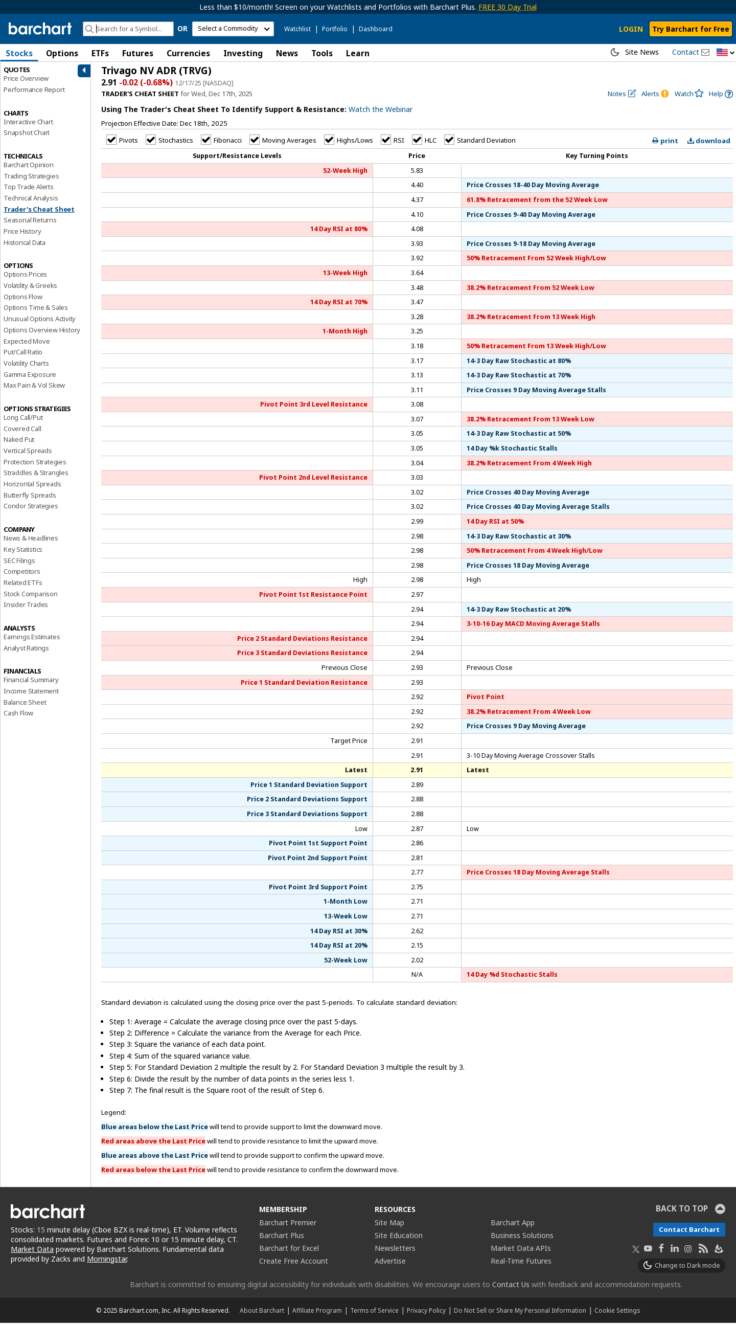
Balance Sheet (25, 704)
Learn (358, 53)
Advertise (390, 1263)
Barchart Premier (287, 1224)
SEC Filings (19, 562)
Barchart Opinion (29, 166)
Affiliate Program (317, 1312)
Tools (322, 53)
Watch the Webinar (380, 111)
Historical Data (24, 244)
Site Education (399, 1237)
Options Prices (25, 276)
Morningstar (107, 1260)
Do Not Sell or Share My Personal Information (520, 1312)
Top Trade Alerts (29, 188)
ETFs (100, 53)
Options (62, 53)
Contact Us (511, 1286)
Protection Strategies (35, 463)
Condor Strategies (31, 507)
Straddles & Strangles (36, 474)
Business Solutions (522, 1237)
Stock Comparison (31, 595)
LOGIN (631, 29)
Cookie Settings (617, 1312)
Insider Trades (26, 606)
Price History (22, 233)
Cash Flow (18, 715)
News (287, 53)
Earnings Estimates (32, 638)
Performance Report (34, 91)
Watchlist (297, 29)
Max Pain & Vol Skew (34, 387)
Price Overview (26, 80)
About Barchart (262, 1312)
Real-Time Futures (521, 1263)
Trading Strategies (31, 177)
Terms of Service (374, 1312)
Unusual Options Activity (40, 320)
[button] (726, 53)
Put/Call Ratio (23, 353)
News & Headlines (31, 540)
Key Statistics (23, 551)
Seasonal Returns (30, 222)
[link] (721, 96)
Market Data (32, 1251)
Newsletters (395, 1250)
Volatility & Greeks (30, 287)
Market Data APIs (521, 1250)
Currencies (188, 53)
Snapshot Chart (27, 134)
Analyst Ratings (26, 650)
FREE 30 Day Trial (507, 7)
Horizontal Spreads (32, 485)
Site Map (389, 1224)
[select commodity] (233, 28)
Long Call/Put (23, 419)
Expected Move (27, 342)
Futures (137, 53)
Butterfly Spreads (30, 497)
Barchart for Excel (289, 1250)
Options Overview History (42, 331)
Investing (243, 53)
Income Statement (31, 693)
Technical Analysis (31, 200)
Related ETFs (23, 584)
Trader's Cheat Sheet (39, 211)
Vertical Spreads (28, 452)
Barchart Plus (281, 1237)
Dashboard (376, 29)
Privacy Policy (426, 1312)
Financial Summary (31, 681)
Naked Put (19, 441)
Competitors (22, 573)
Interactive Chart (28, 123)
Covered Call (22, 430)
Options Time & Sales (36, 309)
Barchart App (513, 1224)
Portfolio (335, 29)
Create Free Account (293, 1263)
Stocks (19, 53)
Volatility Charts (26, 365)
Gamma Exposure (30, 375)
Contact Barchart (689, 1231)
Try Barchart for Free (690, 29)
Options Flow (23, 298)
